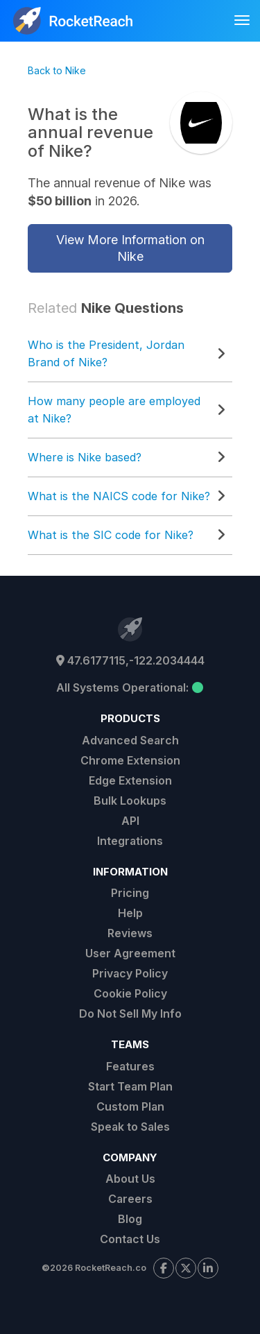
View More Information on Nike (130, 248)
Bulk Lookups (130, 800)
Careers (130, 1199)
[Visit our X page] (185, 1268)
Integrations (130, 841)
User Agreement (130, 953)
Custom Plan (130, 1106)
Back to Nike (57, 70)
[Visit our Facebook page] (163, 1268)
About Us (130, 1179)
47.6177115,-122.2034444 (130, 660)
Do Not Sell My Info (130, 1013)
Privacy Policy (130, 973)
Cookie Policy (130, 993)
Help (130, 913)
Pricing (130, 893)
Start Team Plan (130, 1086)
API (130, 821)
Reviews (130, 933)
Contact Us (130, 1239)
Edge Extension (130, 780)
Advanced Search (130, 740)
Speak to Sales (130, 1127)
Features (130, 1066)
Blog (130, 1219)
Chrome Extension (130, 760)
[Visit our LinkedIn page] (208, 1268)
